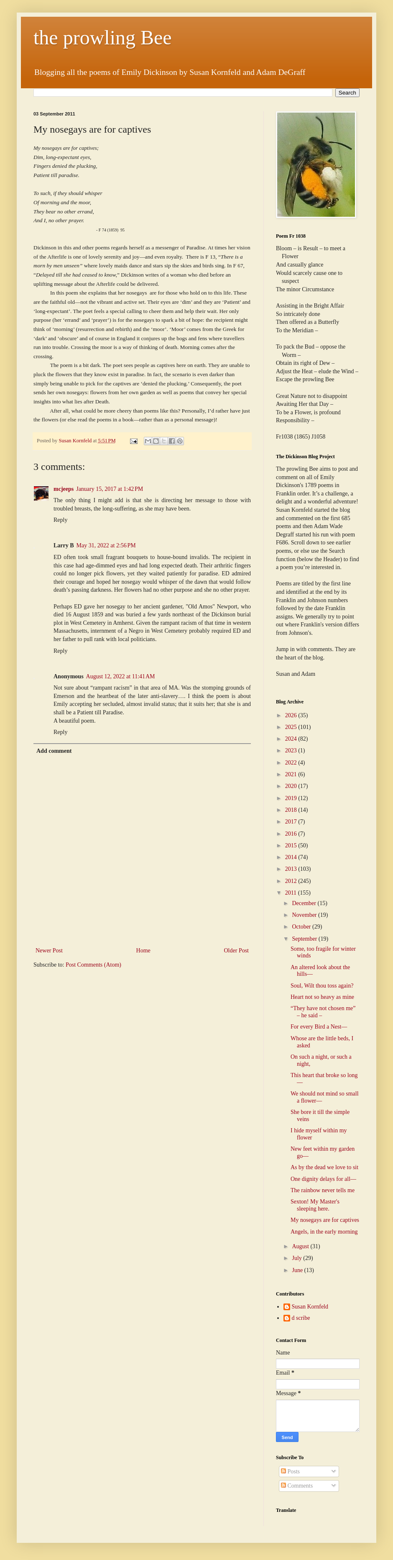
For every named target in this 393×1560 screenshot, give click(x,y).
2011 (291, 893)
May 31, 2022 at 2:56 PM (106, 545)
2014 (292, 857)
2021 (292, 774)
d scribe (301, 1318)
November (305, 915)
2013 (292, 869)
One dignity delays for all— (323, 1179)
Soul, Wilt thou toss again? (322, 986)
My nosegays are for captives (325, 1220)
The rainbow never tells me (323, 1190)
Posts (290, 1471)
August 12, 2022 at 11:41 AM (120, 676)
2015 (292, 845)
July (297, 1258)
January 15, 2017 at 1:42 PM (109, 489)
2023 (292, 750)
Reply (60, 520)
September (305, 939)
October (302, 927)
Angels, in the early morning (324, 1232)
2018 (292, 810)
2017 (292, 821)
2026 (292, 715)
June (298, 1270)
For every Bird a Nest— (319, 1027)
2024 (292, 739)
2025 (292, 727)
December (304, 903)
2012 (292, 881)
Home (143, 950)
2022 (292, 762)
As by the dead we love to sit (324, 1167)
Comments (297, 1486)
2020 (292, 786)
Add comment (53, 751)
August (301, 1246)
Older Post (236, 950)
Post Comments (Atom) (93, 965)
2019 (292, 798)
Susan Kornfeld (310, 1306)
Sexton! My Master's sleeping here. (315, 1205)
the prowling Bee (102, 37)
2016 (292, 834)
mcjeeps (64, 489)
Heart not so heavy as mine (322, 997)
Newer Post (49, 950)
